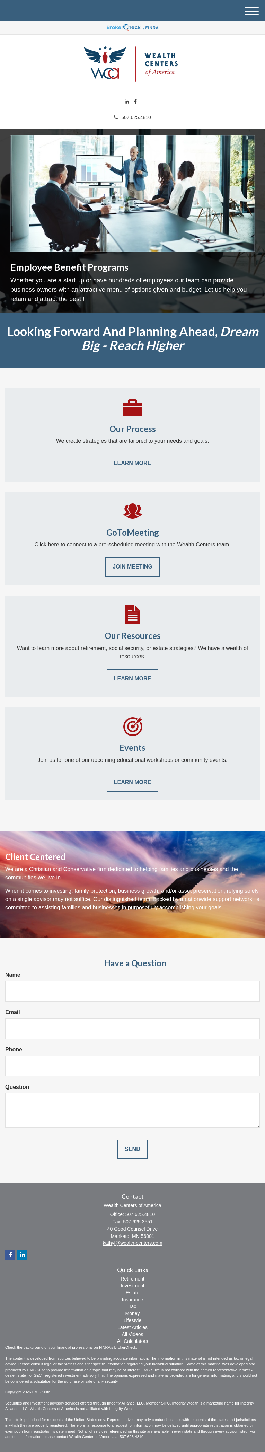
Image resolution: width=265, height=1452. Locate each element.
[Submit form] (132, 1149)
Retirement (132, 1279)
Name (12, 975)
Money (132, 1313)
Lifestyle (132, 1320)
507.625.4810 (132, 117)
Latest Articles (132, 1327)
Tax (132, 1306)
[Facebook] (135, 101)
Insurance (132, 1299)
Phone (13, 1050)
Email (12, 1012)
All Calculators (132, 1341)
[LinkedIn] (127, 101)
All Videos (132, 1334)
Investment (132, 1285)
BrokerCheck (125, 1347)
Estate (133, 1292)
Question (17, 1087)
